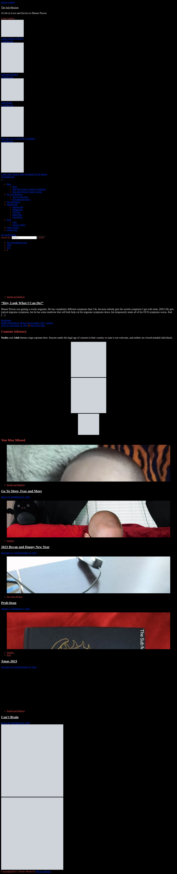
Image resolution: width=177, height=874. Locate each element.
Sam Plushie (6, 103)
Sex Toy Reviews (14, 194)
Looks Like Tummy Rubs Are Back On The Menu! (24, 174)
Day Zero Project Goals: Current (27, 192)
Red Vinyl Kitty (38, 325)
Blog (9, 184)
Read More (6, 320)
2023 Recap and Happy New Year (25, 547)
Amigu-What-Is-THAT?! (12, 38)
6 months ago (7, 105)
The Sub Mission (10, 7)
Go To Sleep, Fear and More (21, 491)
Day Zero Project (14, 597)
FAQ (9, 220)
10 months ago (7, 177)
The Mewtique (13, 202)
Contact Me (12, 230)
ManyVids (17, 215)
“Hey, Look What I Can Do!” (22, 303)
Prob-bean (8, 603)
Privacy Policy (19, 225)
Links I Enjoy (13, 227)
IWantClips (17, 209)
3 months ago (7, 41)
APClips (16, 212)
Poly (9, 655)
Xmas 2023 (9, 661)
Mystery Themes (43, 871)
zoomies (49, 323)
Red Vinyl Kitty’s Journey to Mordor (29, 189)
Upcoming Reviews (21, 199)
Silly (42, 323)
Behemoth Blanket (9, 74)
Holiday (10, 541)
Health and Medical (16, 297)
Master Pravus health (29, 323)
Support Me (12, 204)
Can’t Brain (10, 717)
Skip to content (8, 2)
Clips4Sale (17, 217)
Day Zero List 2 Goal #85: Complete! (18, 138)
